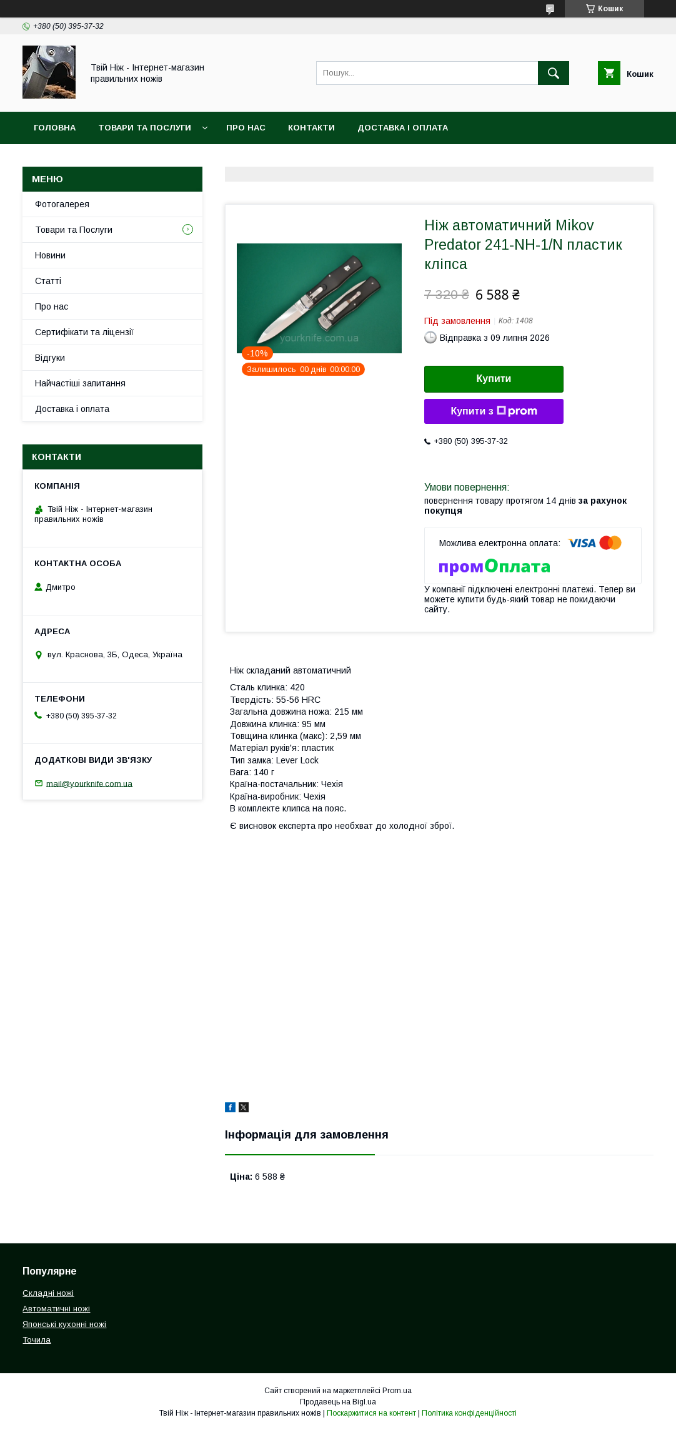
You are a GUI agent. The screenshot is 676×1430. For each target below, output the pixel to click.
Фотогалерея (62, 204)
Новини (50, 255)
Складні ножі (48, 1293)
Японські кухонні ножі (64, 1324)
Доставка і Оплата (402, 127)
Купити (494, 378)
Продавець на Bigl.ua (338, 1402)
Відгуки (50, 358)
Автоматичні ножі (56, 1308)
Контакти (311, 127)
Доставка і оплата (72, 409)
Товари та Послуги (144, 127)
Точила (36, 1339)
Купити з (493, 411)
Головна (55, 127)
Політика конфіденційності (469, 1413)
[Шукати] (553, 73)
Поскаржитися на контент (371, 1413)
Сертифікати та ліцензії (84, 332)
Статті (48, 281)
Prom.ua (397, 1390)
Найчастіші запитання (80, 383)
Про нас (246, 127)
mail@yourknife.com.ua (89, 783)
